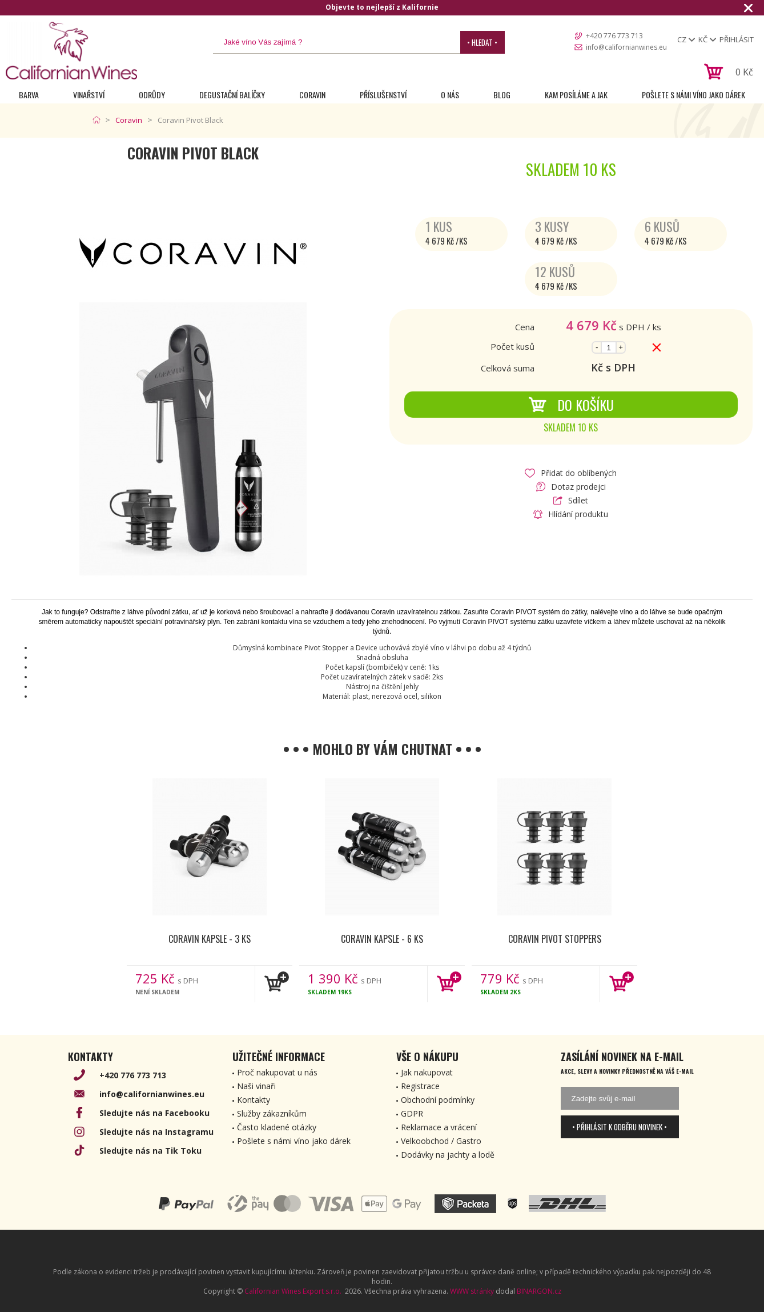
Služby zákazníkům (272, 1113)
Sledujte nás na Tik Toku (150, 1150)
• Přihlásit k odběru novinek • (619, 1127)
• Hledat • (482, 42)
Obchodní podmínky (438, 1099)
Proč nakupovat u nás (277, 1072)
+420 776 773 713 (614, 36)
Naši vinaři (256, 1086)
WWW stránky (472, 1291)
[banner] (71, 50)
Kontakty (253, 1099)
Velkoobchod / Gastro (441, 1140)
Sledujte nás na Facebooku (154, 1112)
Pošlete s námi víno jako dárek (693, 95)
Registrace (420, 1086)
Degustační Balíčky (232, 95)
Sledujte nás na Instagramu (156, 1131)
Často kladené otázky (276, 1127)
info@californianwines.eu (626, 47)
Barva (29, 95)
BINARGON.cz (539, 1291)
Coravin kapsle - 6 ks (382, 939)
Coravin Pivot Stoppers (554, 939)
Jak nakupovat (427, 1072)
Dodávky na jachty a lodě (447, 1154)
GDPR (412, 1113)
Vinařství (88, 95)
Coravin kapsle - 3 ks (209, 939)
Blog (501, 95)
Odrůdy (152, 95)
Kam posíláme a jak (576, 95)
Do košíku (571, 404)
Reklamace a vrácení (439, 1127)
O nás (450, 95)
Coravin (312, 95)
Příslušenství (383, 95)
